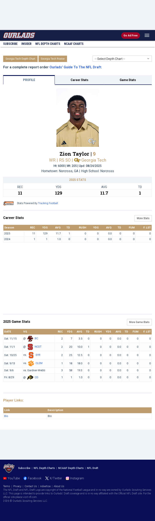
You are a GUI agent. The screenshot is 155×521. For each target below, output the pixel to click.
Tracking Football (48, 203)
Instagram (77, 478)
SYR (38, 355)
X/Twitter (56, 478)
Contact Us (31, 486)
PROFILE (29, 80)
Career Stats (79, 80)
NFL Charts (47, 43)
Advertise (45, 486)
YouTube (14, 478)
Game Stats (128, 80)
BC (36, 338)
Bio (6, 416)
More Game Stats (139, 322)
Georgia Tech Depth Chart (20, 58)
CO (36, 377)
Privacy (17, 486)
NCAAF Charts (74, 43)
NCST (38, 346)
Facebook (34, 478)
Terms (6, 486)
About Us (59, 486)
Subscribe (10, 43)
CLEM (39, 363)
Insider (26, 43)
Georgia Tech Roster (53, 58)
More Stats (143, 218)
